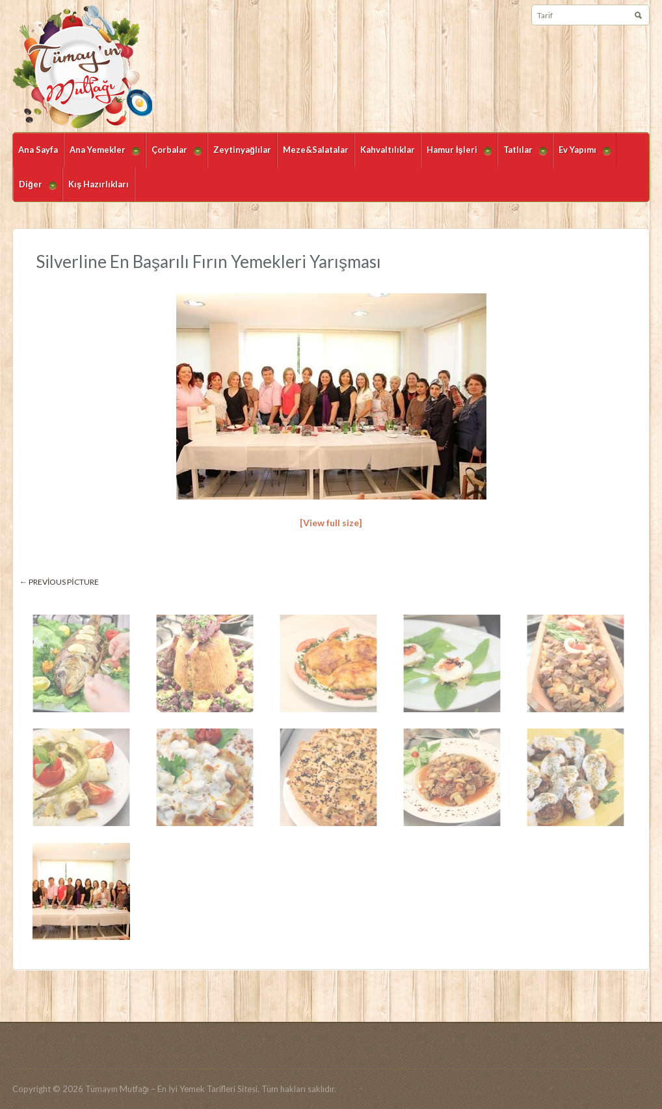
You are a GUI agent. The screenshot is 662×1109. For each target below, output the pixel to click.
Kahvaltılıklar (387, 149)
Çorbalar (174, 155)
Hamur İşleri (456, 155)
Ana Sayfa (38, 149)
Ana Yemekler (102, 155)
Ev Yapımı (582, 155)
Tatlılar (522, 155)
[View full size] (331, 522)
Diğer (35, 190)
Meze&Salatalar (316, 149)
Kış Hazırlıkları (98, 184)
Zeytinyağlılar (242, 149)
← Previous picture (59, 582)
